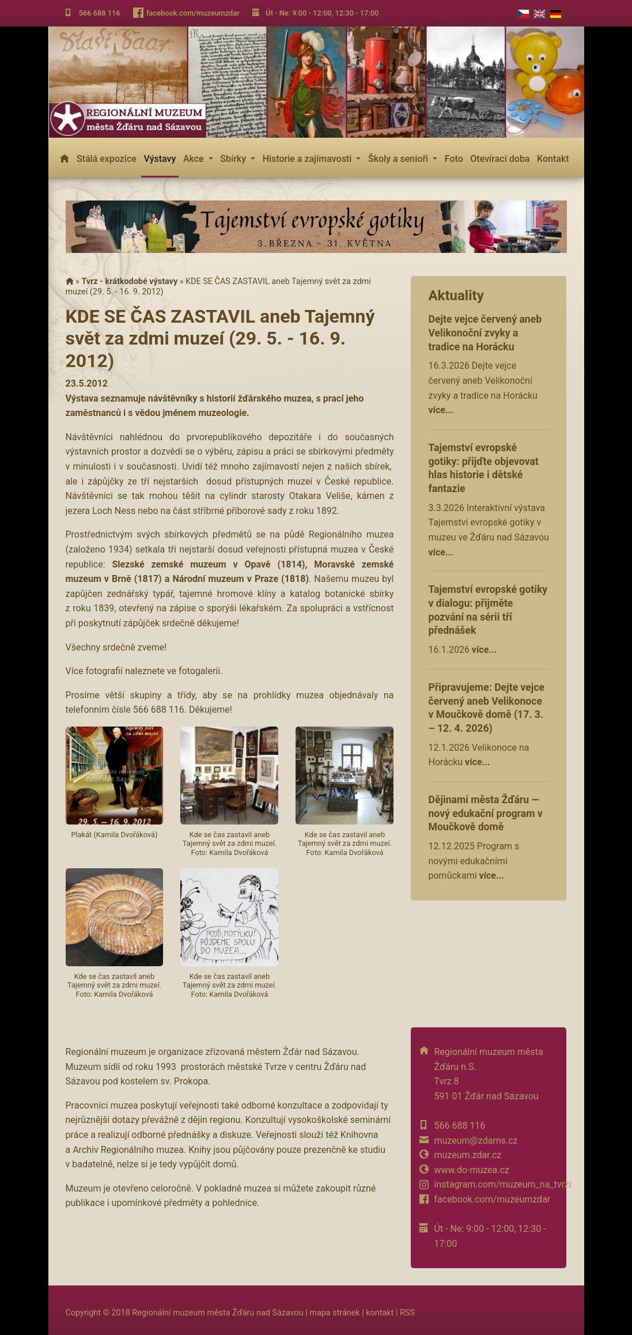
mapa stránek (334, 1313)
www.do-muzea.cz (471, 1169)
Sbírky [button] (234, 158)
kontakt (379, 1313)
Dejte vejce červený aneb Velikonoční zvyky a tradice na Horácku (485, 333)
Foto (454, 158)
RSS (407, 1313)
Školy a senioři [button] (399, 158)
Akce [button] (194, 158)
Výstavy (159, 158)
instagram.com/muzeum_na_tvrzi (502, 1184)
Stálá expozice (107, 158)
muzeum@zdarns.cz (475, 1140)
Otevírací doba (499, 158)
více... (440, 409)
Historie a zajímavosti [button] (308, 158)
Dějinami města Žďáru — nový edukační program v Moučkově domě (485, 813)
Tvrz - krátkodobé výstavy (129, 281)
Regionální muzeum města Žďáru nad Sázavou (217, 1313)
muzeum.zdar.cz (467, 1154)
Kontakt (553, 158)
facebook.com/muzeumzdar (193, 13)
